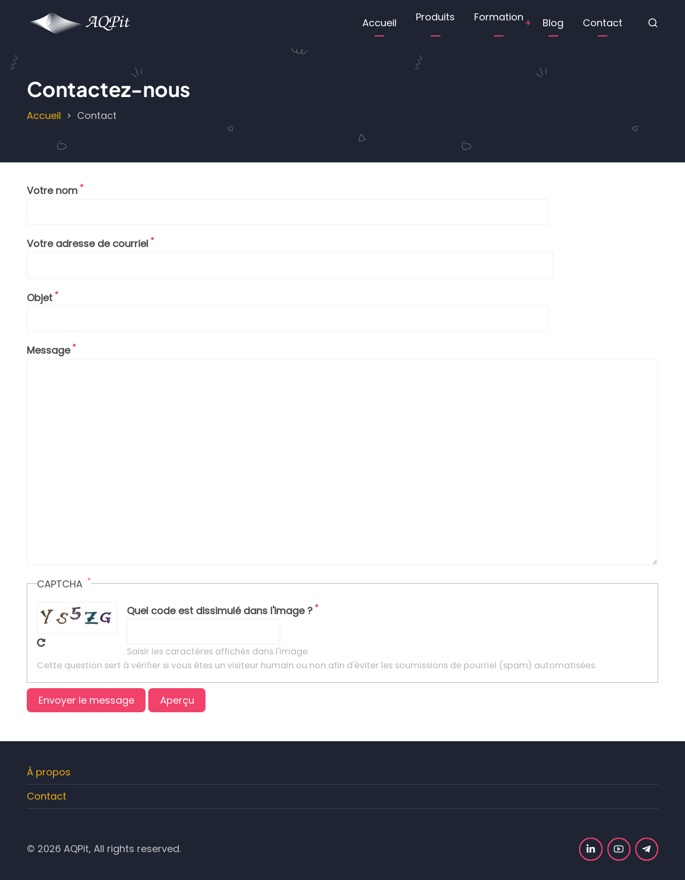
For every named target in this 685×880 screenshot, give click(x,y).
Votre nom (52, 190)
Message (48, 350)
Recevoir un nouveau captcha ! (41, 642)
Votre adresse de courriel (87, 243)
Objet (39, 297)
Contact (602, 22)
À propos (49, 772)
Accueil (379, 22)
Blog (553, 22)
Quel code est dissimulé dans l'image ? (220, 610)
